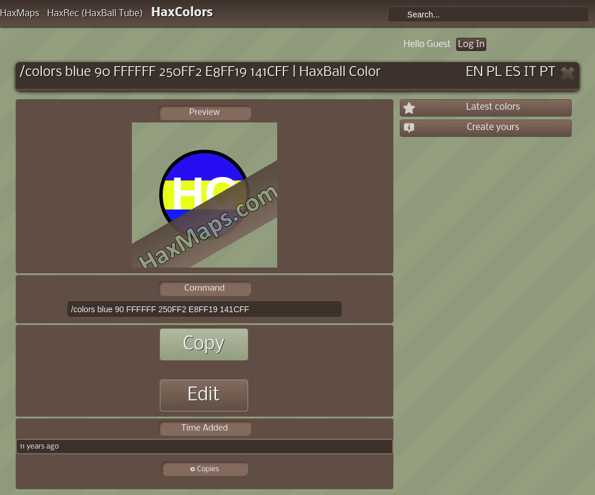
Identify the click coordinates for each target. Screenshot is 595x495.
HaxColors (182, 13)
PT (548, 72)
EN (474, 72)
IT (530, 72)
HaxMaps (20, 14)
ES (513, 72)
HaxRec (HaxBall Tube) (95, 14)
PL (494, 72)
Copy (203, 344)
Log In (471, 44)
